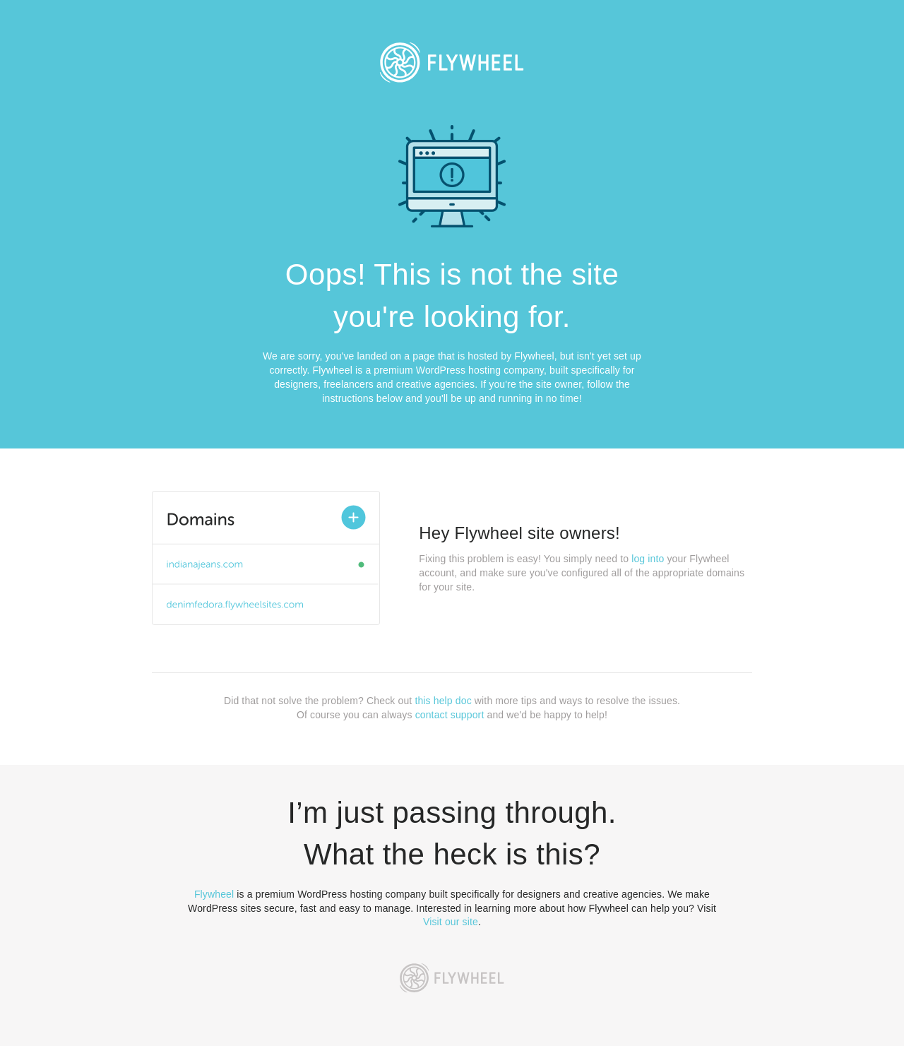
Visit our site (450, 921)
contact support (449, 714)
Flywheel (214, 894)
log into (647, 558)
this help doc (443, 700)
